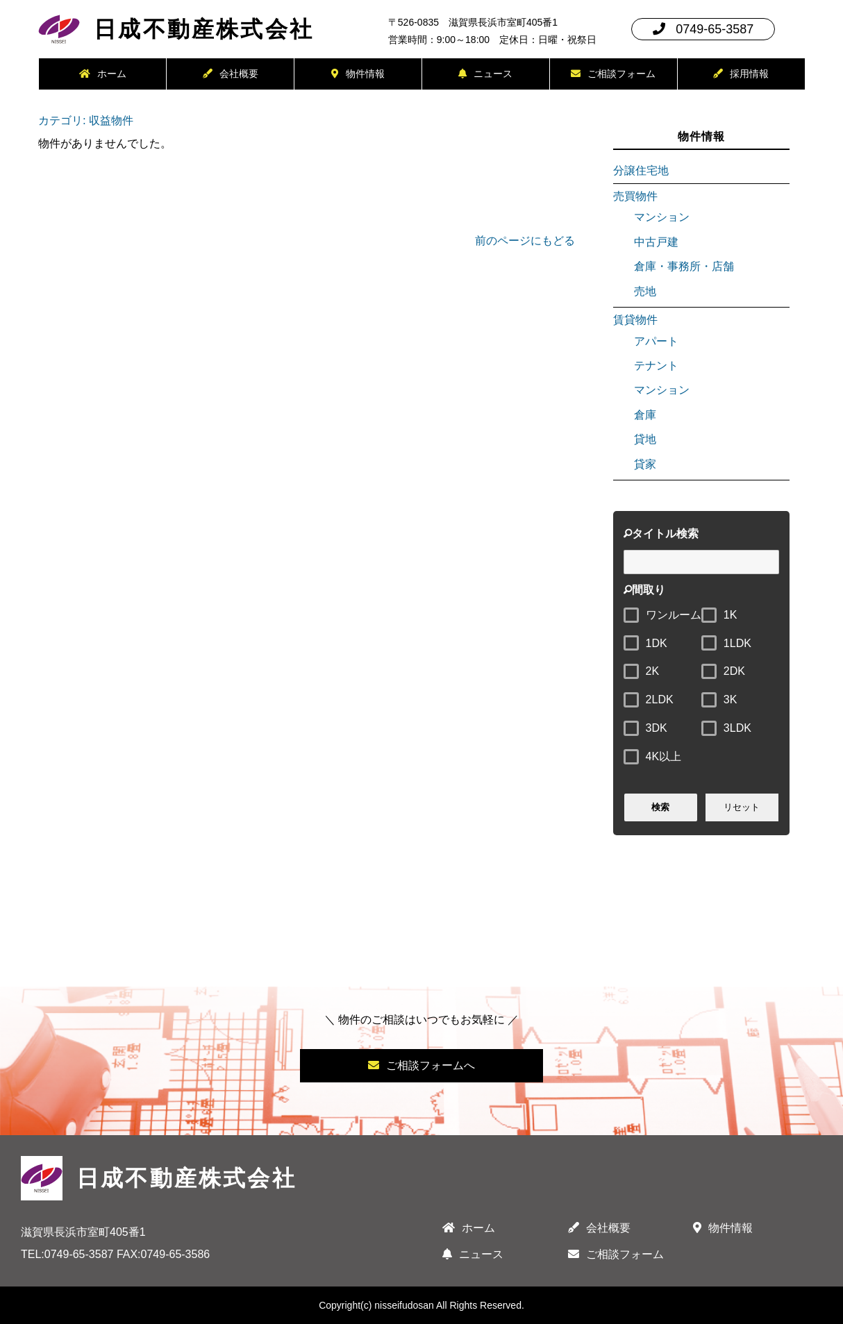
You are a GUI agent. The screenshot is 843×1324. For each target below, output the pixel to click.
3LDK (737, 728)
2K (653, 671)
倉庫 (645, 415)
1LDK (737, 643)
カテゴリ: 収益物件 (85, 120)
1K (730, 615)
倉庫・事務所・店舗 (684, 266)
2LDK (660, 699)
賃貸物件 (635, 320)
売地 (645, 291)
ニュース (485, 73)
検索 (660, 807)
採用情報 (741, 73)
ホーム (102, 73)
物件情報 (358, 73)
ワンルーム (673, 615)
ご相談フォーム (613, 73)
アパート (656, 341)
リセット (742, 807)
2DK (734, 671)
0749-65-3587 (703, 29)
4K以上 (664, 756)
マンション (662, 217)
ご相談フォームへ (421, 1065)
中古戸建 (656, 242)
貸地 (645, 439)
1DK (656, 643)
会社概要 (230, 73)
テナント (656, 365)
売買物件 (635, 196)
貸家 (645, 464)
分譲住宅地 (641, 170)
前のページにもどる (525, 240)
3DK (656, 728)
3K (730, 699)
